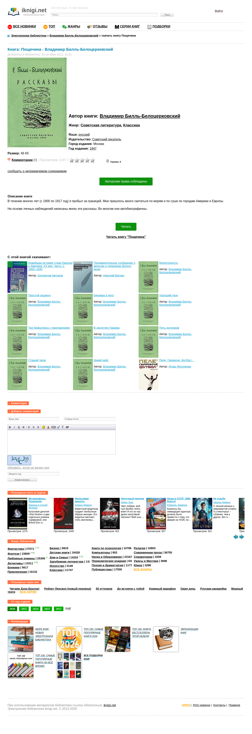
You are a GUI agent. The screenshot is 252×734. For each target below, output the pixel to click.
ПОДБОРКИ (161, 26)
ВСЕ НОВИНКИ (24, 26)
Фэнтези (13, 553)
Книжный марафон (162, 588)
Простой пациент (39, 295)
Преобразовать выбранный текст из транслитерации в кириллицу (62, 427)
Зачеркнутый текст (23, 427)
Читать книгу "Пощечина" (126, 237)
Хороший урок (168, 295)
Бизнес (55, 548)
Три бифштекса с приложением (49, 327)
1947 (93, 148)
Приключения (17, 571)
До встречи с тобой (131, 588)
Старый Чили (37, 360)
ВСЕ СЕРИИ (28, 591)
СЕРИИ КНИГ (130, 26)
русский (84, 134)
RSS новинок (201, 705)
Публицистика (102, 569)
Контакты (219, 705)
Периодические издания (109, 561)
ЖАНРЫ (74, 26)
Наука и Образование (107, 556)
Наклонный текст (14, 427)
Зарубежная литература (66, 561)
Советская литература (101, 125)
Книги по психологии (106, 548)
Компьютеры (101, 552)
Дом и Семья (59, 557)
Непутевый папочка (132, 498)
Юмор (138, 565)
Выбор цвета (48, 427)
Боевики (13, 567)
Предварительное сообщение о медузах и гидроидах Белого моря (114, 266)
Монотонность (168, 262)
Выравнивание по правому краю (38, 427)
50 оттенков (104, 588)
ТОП (52, 26)
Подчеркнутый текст (19, 427)
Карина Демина (83, 505)
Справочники (143, 556)
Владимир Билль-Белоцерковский (140, 116)
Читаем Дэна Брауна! (24, 588)
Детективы (15, 563)
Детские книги (59, 552)
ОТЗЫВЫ (100, 26)
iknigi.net (110, 705)
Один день (188, 588)
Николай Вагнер (113, 275)
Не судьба (219, 498)
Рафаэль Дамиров (177, 505)
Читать (126, 226)
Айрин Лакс (127, 502)
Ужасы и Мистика (146, 561)
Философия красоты (82, 500)
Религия (139, 548)
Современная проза (148, 552)
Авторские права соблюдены (126, 181)
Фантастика (15, 548)
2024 (35, 608)
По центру (33, 427)
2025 (24, 608)
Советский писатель (106, 139)
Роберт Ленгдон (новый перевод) (67, 588)
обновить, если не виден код (28, 467)
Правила (234, 705)
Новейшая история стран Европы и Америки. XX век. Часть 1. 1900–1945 (50, 266)
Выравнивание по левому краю (29, 427)
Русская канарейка (213, 588)
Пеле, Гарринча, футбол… (176, 360)
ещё (68, 608)
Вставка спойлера (67, 427)
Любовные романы (21, 558)
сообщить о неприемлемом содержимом (37, 171)
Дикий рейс (101, 360)
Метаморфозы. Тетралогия (37, 500)
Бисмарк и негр (104, 295)
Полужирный (10, 427)
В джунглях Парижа (107, 327)
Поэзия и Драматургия (107, 565)
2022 (59, 608)
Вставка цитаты (58, 427)
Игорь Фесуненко (180, 366)
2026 (12, 608)
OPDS (186, 705)
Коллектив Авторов (50, 275)
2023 (47, 608)
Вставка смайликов (43, 427)
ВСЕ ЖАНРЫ (143, 569)
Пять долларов (169, 327)
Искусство (57, 565)
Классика (131, 125)
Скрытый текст (53, 427)
